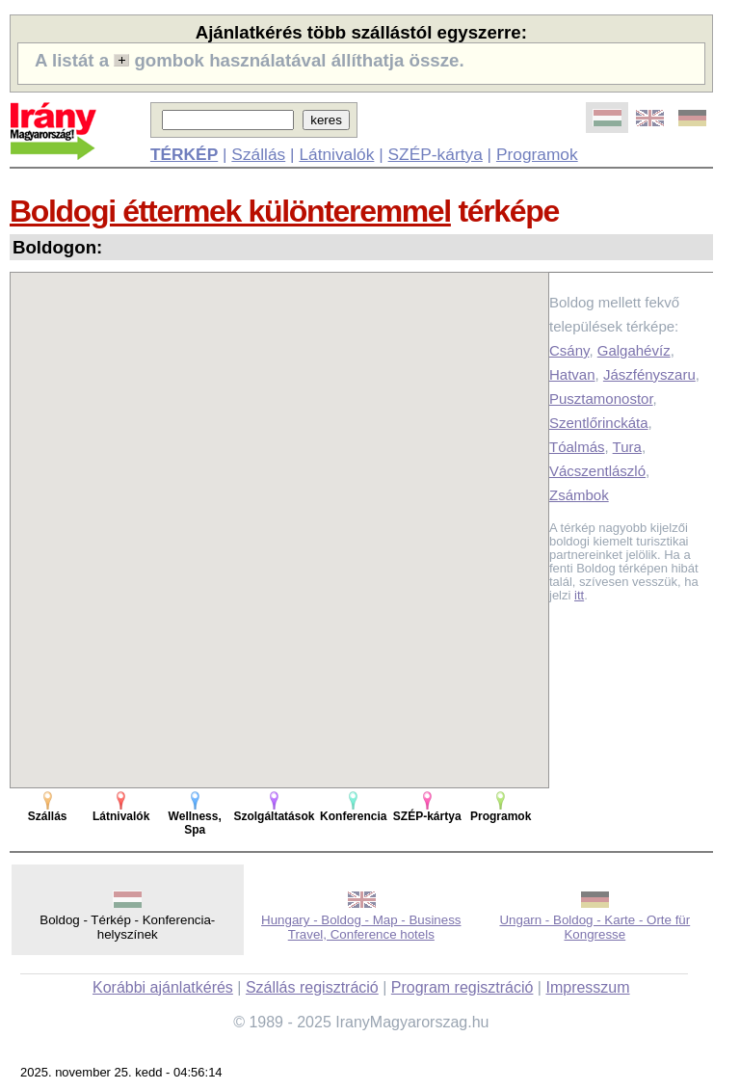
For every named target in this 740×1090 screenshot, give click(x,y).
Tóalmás (577, 447)
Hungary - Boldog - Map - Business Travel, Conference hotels (361, 927)
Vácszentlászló (597, 471)
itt (579, 595)
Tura (627, 447)
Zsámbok (579, 495)
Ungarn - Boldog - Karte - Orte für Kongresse (594, 927)
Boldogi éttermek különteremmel (230, 211)
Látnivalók (336, 154)
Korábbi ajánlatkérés (162, 987)
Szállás (258, 154)
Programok (537, 154)
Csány (569, 350)
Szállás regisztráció (312, 987)
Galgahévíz (634, 350)
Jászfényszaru (649, 374)
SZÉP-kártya (435, 154)
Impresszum (587, 987)
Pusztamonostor (601, 398)
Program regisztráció (462, 987)
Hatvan (572, 374)
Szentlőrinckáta (598, 422)
